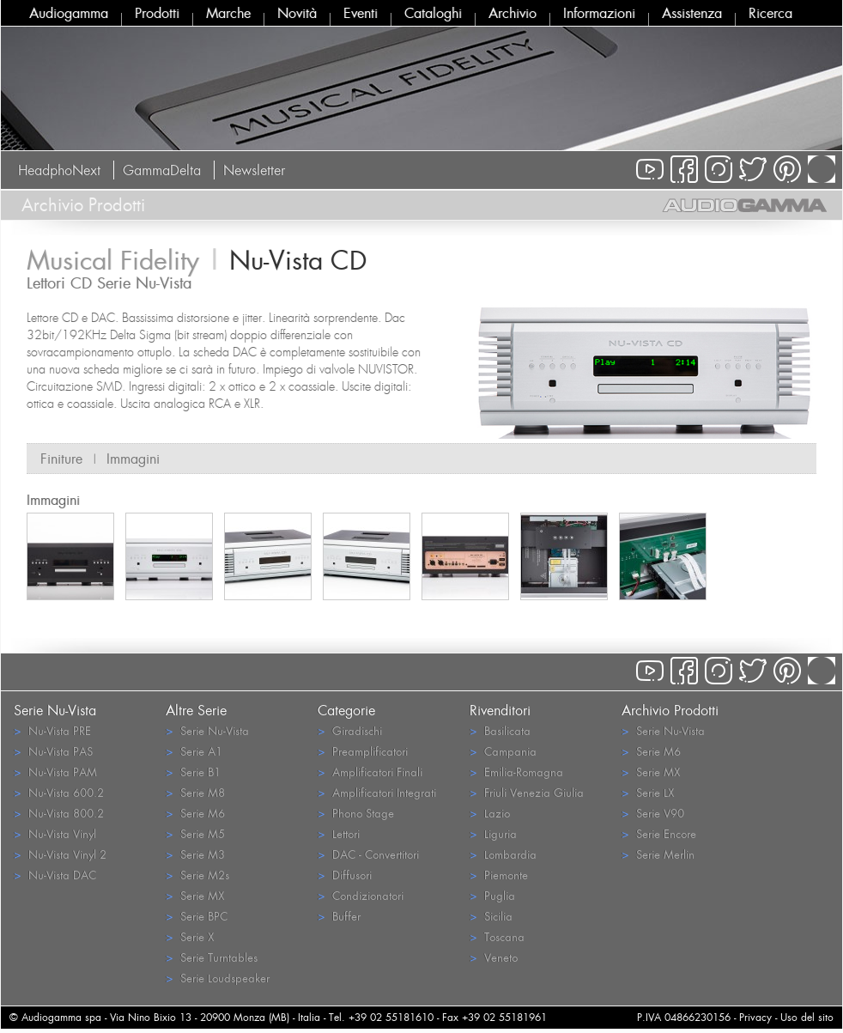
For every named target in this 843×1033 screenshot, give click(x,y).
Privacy (755, 1017)
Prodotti (157, 12)
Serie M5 (195, 833)
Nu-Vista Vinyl (55, 833)
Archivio (512, 12)
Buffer (339, 916)
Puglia (492, 895)
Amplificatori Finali (370, 771)
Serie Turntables (212, 957)
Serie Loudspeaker (218, 977)
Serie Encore (659, 833)
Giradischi (350, 730)
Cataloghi (433, 12)
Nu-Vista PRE (52, 730)
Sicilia (491, 916)
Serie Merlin (658, 854)
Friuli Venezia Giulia (527, 792)
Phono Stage (356, 813)
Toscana (497, 936)
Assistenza (692, 12)
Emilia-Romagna (516, 771)
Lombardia (503, 854)
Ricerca (770, 12)
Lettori (339, 833)
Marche (228, 12)
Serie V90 (653, 813)
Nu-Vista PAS (53, 751)
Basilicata (500, 730)
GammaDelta (162, 170)
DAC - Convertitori (368, 854)
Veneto (494, 957)
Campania (503, 751)
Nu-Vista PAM (55, 771)
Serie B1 (193, 771)
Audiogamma (68, 12)
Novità (297, 12)
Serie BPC (196, 916)
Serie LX (648, 792)
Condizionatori (360, 895)
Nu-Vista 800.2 (59, 813)
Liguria (493, 833)
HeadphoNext (59, 170)
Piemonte (499, 874)
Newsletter (254, 170)
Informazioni (599, 12)
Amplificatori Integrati (377, 792)
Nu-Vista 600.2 (59, 792)
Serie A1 (194, 751)
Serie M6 (195, 813)
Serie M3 (195, 854)
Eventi (360, 12)
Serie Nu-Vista (207, 730)
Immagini (133, 458)
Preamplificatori (363, 751)
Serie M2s (197, 874)
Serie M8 (195, 792)
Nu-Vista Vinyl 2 (60, 854)
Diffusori (345, 874)
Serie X (190, 936)
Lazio (490, 813)
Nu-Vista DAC (55, 874)
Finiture (61, 458)
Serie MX (195, 895)
